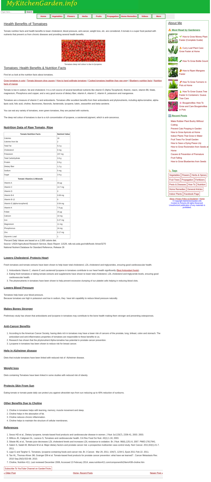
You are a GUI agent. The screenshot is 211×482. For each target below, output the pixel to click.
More (158, 16)
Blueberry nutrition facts (141, 81)
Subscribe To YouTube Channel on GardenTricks (28, 468)
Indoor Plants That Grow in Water (186, 136)
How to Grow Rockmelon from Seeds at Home (189, 149)
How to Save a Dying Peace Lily (186, 143)
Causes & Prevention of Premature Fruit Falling (187, 156)
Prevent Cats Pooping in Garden (186, 128)
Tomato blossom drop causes (41, 81)
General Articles (195, 189)
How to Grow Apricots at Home (185, 132)
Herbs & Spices (199, 175)
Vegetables (57, 16)
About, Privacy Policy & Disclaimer (183, 199)
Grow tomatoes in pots (14, 81)
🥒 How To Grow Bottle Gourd (193, 61)
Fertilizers (200, 180)
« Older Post (10, 473)
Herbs (85, 16)
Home (43, 16)
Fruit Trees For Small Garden (184, 139)
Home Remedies (129, 16)
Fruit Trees (174, 180)
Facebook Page (191, 194)
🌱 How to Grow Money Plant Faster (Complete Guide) (193, 38)
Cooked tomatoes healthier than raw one (107, 81)
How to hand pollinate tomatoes (72, 81)
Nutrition (201, 184)
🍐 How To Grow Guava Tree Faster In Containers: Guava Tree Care (193, 95)
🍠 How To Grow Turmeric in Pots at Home (193, 84)
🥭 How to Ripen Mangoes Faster (192, 72)
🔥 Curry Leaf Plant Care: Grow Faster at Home (191, 50)
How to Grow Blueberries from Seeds (188, 161)
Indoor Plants (175, 194)
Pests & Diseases (177, 184)
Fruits (98, 16)
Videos (145, 16)
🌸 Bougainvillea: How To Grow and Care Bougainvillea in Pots (193, 106)
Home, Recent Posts (83, 473)
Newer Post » (156, 473)
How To (191, 184)
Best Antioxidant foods (127, 270)
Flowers (71, 16)
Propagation (113, 16)
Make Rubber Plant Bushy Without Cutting (187, 123)
